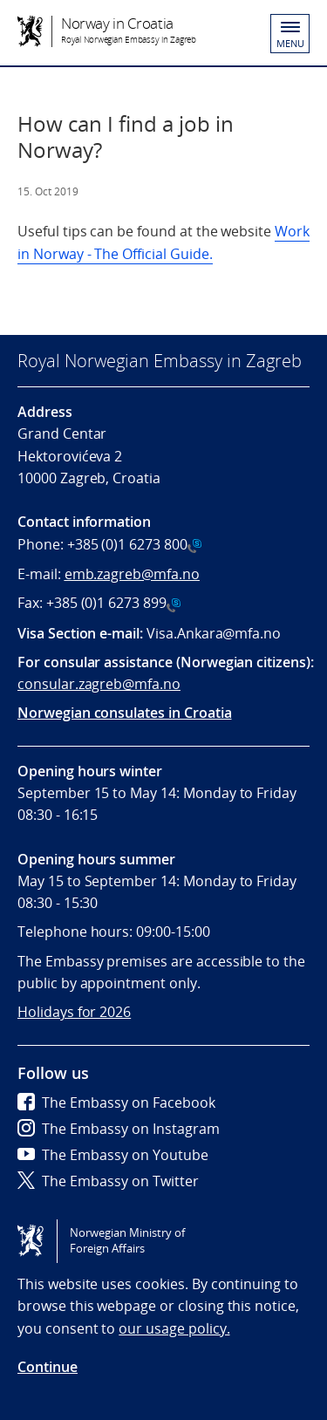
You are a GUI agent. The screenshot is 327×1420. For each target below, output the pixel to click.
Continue (47, 1366)
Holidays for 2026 (74, 1011)
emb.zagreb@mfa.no (132, 574)
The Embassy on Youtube (112, 1154)
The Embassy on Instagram (118, 1128)
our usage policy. (174, 1328)
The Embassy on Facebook (116, 1102)
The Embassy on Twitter (108, 1181)
